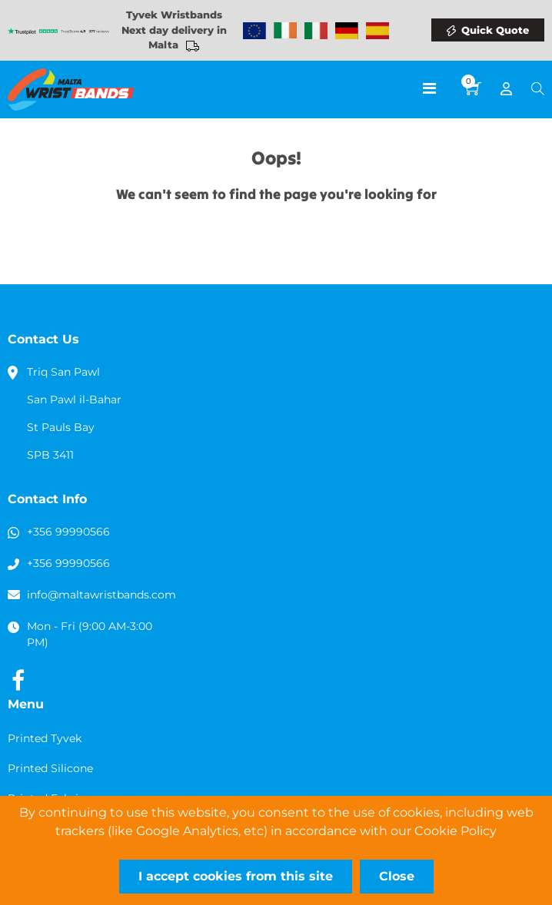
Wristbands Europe (254, 30)
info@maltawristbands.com (101, 595)
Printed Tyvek (44, 738)
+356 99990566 (68, 532)
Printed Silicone (50, 768)
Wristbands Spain (377, 30)
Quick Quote (495, 30)
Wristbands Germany (346, 30)
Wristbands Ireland (285, 30)
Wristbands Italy (316, 30)
